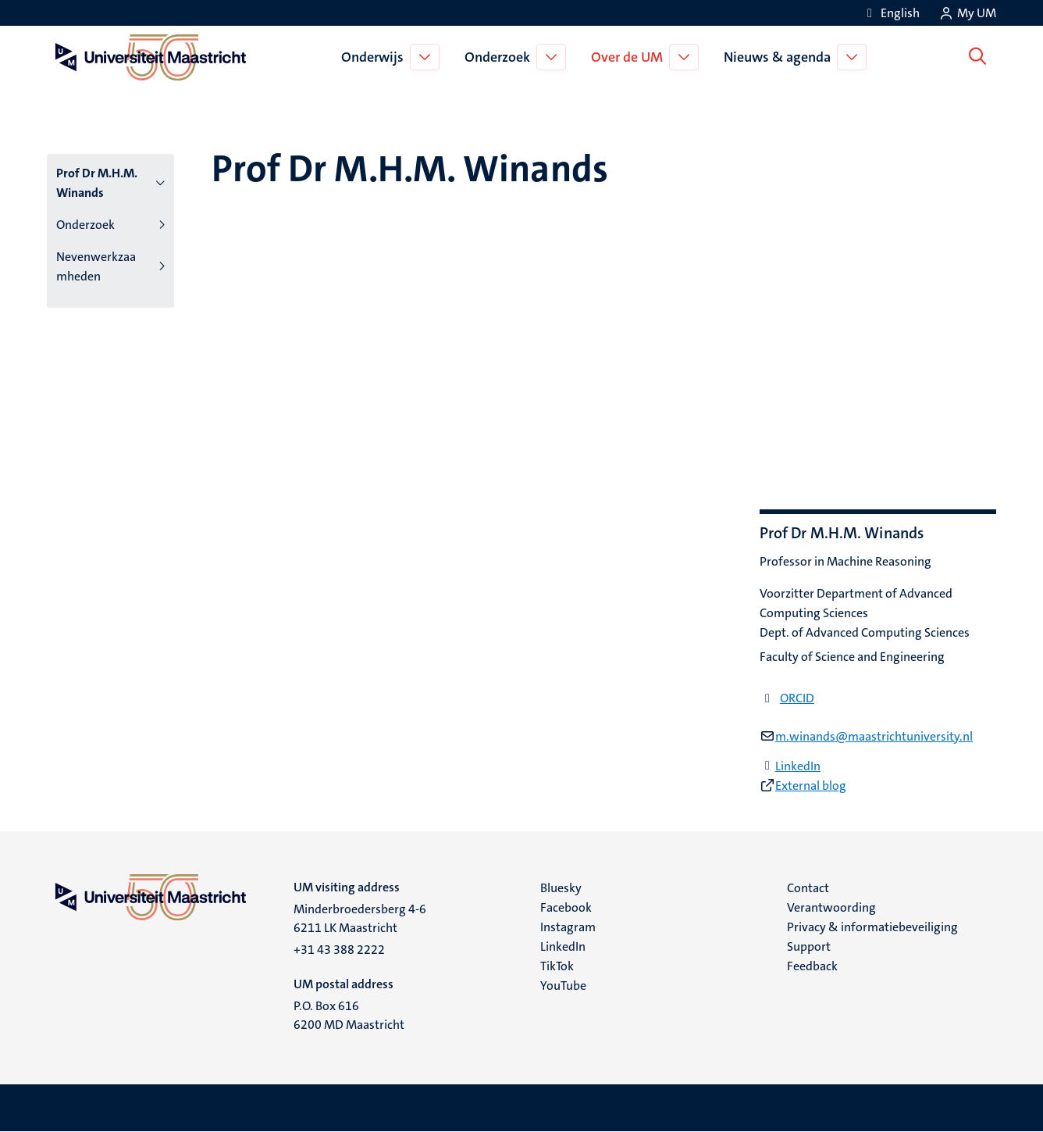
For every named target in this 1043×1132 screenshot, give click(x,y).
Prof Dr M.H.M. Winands (96, 183)
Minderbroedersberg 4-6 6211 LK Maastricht (360, 918)
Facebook (566, 907)
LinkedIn (798, 766)
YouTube (563, 985)
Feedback (812, 966)
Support (809, 946)
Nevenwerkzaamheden (96, 266)
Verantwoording (831, 907)
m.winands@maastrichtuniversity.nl (874, 736)
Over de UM (630, 57)
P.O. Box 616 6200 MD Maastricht (349, 1015)
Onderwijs (375, 57)
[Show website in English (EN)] (891, 13)
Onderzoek (500, 57)
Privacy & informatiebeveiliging (872, 927)
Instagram (568, 927)
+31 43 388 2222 (339, 949)
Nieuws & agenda (780, 57)
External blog (810, 785)
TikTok (557, 966)
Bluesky (561, 888)
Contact (808, 888)
